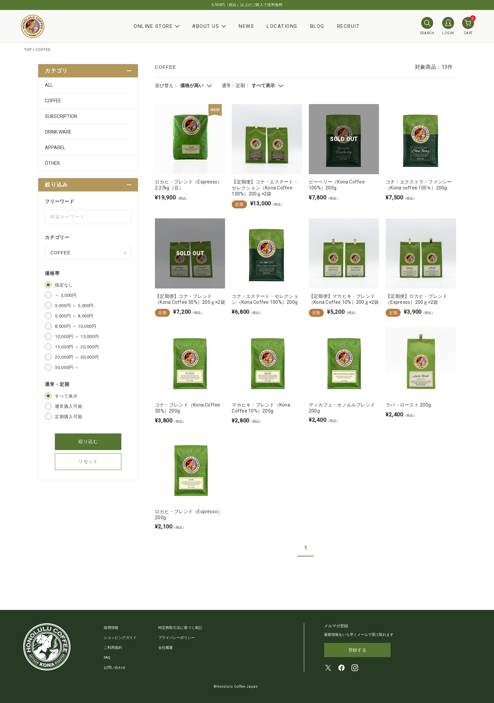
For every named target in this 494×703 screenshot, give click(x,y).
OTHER (52, 163)
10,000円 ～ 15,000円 (77, 336)
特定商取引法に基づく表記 (180, 628)
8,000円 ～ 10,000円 (75, 326)
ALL (49, 85)
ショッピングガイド (120, 638)
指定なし (64, 285)
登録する (357, 649)
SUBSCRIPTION (61, 116)
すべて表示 (66, 396)
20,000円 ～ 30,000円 (77, 357)
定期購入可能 (68, 416)
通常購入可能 (68, 406)
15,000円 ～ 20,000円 (77, 346)
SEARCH (427, 26)
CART (468, 26)
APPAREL (55, 147)
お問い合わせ (115, 667)
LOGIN (448, 26)
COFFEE (43, 50)
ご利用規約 (113, 647)
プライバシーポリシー (176, 638)
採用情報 (111, 628)
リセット (88, 461)
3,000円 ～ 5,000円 (74, 305)
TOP (28, 50)
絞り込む (88, 441)
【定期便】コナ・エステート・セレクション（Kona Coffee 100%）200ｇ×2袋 (265, 187)
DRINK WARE (58, 132)
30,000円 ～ (67, 367)
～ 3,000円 (65, 295)
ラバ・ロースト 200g (408, 405)
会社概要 (165, 647)
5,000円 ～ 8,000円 (74, 315)
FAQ (107, 657)
